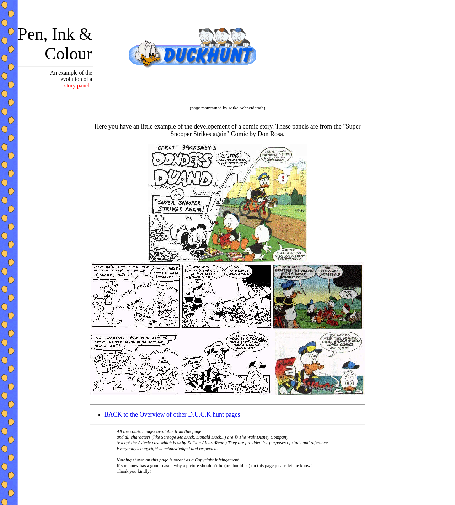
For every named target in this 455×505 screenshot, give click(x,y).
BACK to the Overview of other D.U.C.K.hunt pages (172, 414)
